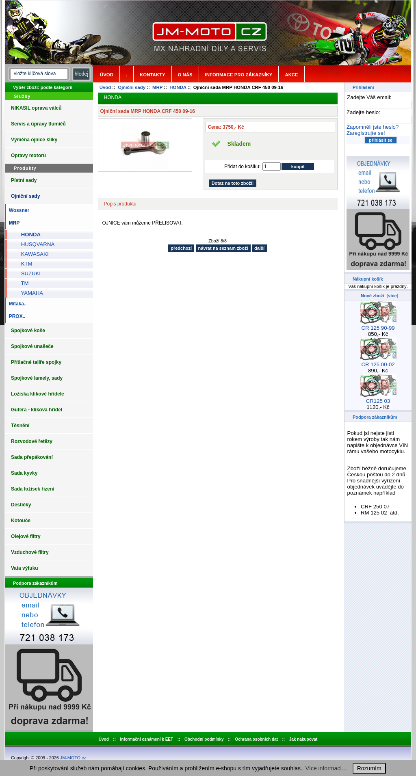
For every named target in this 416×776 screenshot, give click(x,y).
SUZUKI (28, 273)
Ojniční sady (131, 87)
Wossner (17, 210)
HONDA (177, 87)
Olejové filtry (26, 536)
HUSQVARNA (34, 244)
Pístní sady (24, 180)
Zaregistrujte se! (366, 133)
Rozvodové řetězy (31, 441)
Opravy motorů (28, 155)
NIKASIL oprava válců (36, 108)
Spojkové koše (28, 330)
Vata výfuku (24, 568)
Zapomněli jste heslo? (373, 127)
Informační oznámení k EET (146, 739)
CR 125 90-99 (378, 325)
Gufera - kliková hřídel (36, 410)
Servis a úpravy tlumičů (38, 124)
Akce (291, 74)
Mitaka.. (16, 304)
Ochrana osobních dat (256, 739)
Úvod (106, 74)
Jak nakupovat (303, 739)
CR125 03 (378, 398)
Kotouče (20, 520)
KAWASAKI (32, 254)
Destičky (21, 505)
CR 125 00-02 (378, 362)
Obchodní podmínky (204, 739)
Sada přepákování (32, 457)
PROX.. (15, 316)
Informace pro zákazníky (239, 74)
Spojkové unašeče (32, 346)
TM (21, 283)
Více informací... (326, 768)
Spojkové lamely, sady (37, 378)
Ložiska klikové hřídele (37, 394)
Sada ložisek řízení (32, 489)
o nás (185, 74)
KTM (23, 264)
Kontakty (152, 74)
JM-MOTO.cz (73, 757)
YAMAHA (29, 293)
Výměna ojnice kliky (34, 140)
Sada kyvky (24, 473)
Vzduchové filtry (30, 552)
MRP (157, 87)
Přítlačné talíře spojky (36, 362)
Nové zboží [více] (379, 295)
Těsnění (20, 425)
